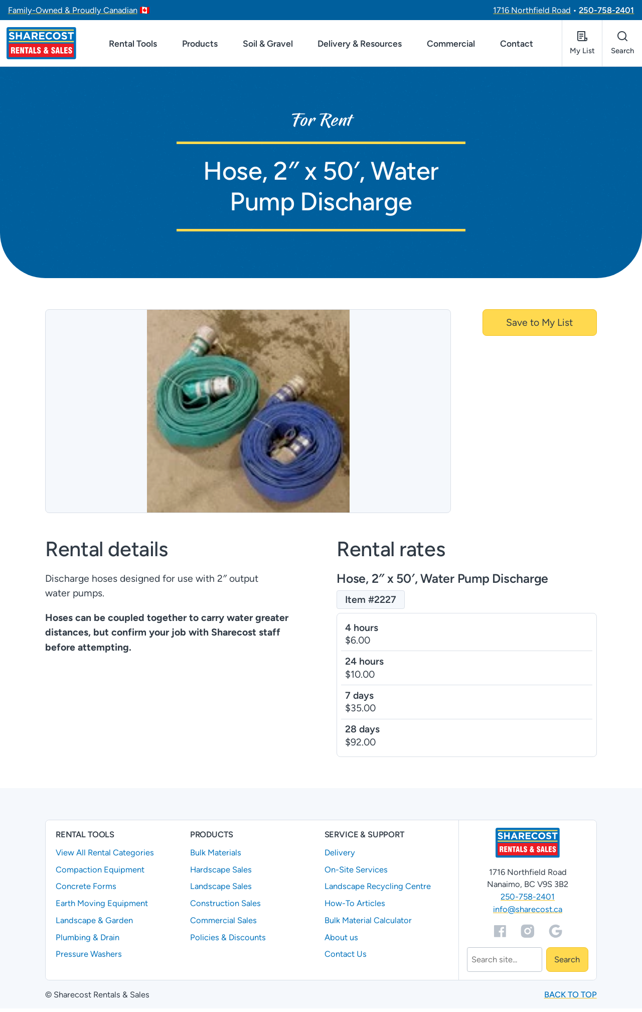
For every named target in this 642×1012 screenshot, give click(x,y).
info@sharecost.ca (527, 913)
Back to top (570, 998)
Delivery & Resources (359, 45)
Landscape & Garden (94, 924)
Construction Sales (225, 907)
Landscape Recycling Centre (378, 890)
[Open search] (622, 45)
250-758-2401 (606, 10)
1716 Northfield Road (532, 10)
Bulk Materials (215, 856)
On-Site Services (356, 873)
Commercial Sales (223, 924)
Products (200, 45)
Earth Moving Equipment (102, 907)
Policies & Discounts (228, 941)
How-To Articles (355, 907)
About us (341, 941)
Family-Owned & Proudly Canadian (72, 10)
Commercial (451, 45)
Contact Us (346, 958)
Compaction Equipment (100, 873)
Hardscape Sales (221, 873)
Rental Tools (133, 45)
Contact (516, 45)
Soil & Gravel (268, 45)
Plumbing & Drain (87, 941)
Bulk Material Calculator (368, 924)
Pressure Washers (89, 958)
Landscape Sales (221, 890)
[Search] (504, 963)
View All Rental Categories (105, 856)
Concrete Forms (86, 890)
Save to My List (539, 326)
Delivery (340, 856)
